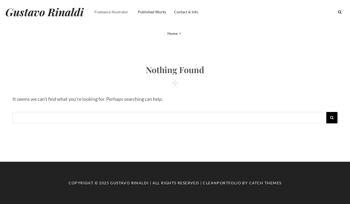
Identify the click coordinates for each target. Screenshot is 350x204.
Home (172, 33)
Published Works (152, 12)
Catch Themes (265, 183)
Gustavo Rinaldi (44, 12)
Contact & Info (186, 12)
